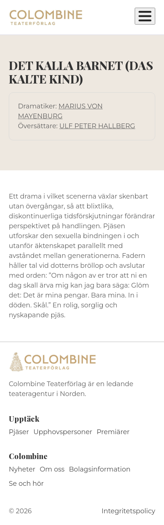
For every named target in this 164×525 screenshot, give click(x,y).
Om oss (52, 469)
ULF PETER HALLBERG (97, 126)
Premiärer (113, 432)
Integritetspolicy (128, 511)
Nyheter (22, 469)
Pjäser (19, 432)
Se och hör (26, 484)
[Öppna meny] (145, 16)
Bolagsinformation (99, 469)
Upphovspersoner (62, 432)
